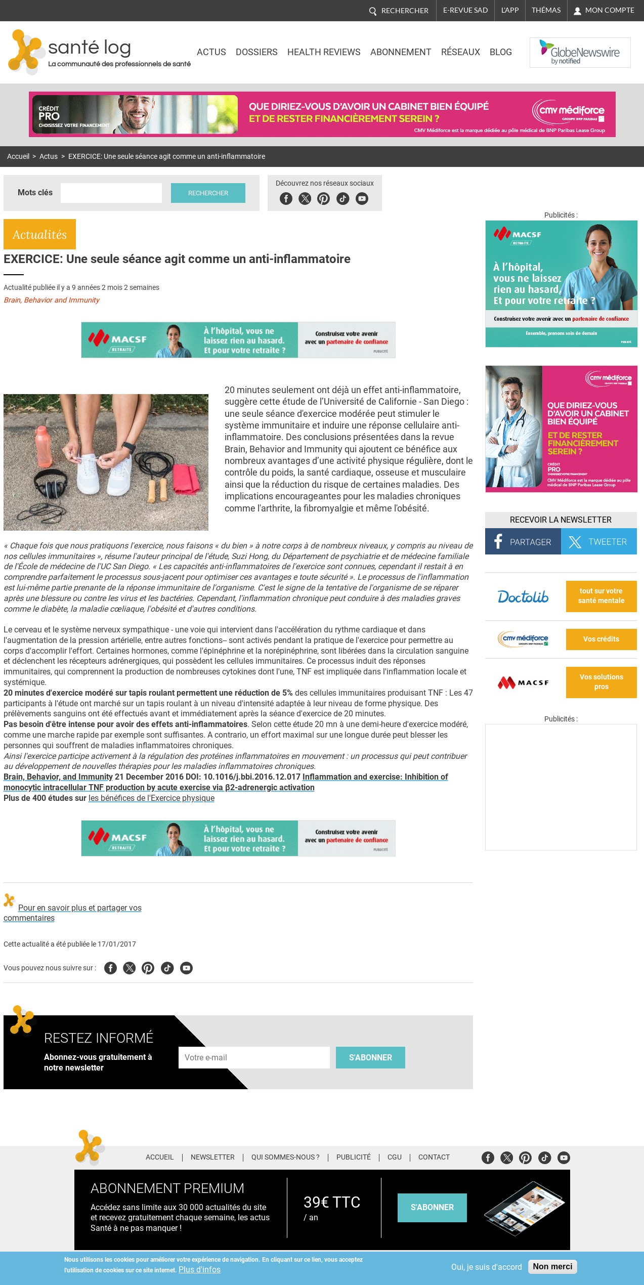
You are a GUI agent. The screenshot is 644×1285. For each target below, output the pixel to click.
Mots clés (35, 192)
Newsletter (213, 1157)
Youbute (362, 197)
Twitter (304, 197)
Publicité (353, 1157)
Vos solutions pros (601, 682)
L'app (510, 10)
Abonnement (401, 52)
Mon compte (609, 10)
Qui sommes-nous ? (285, 1157)
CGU (395, 1157)
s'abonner (432, 1207)
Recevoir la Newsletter (561, 520)
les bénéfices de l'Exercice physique (151, 798)
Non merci (552, 1266)
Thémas (546, 10)
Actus (211, 52)
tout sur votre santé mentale (601, 596)
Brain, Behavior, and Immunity (58, 777)
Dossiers (257, 52)
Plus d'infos (200, 1269)
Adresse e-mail (206, 1041)
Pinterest (323, 197)
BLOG (501, 52)
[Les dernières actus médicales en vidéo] (561, 847)
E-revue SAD (465, 10)
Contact (434, 1157)
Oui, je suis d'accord (486, 1267)
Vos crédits (601, 639)
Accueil (18, 156)
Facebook (286, 197)
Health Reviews (324, 52)
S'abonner (370, 1057)
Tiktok (343, 197)
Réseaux (460, 52)
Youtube (186, 966)
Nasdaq (550, 45)
